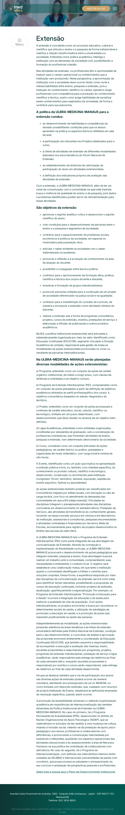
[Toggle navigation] (115, 8)
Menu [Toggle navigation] (19, 42)
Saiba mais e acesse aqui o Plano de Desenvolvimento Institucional (75, 771)
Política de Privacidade (75, 809)
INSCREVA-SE (96, 8)
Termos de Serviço (101, 809)
